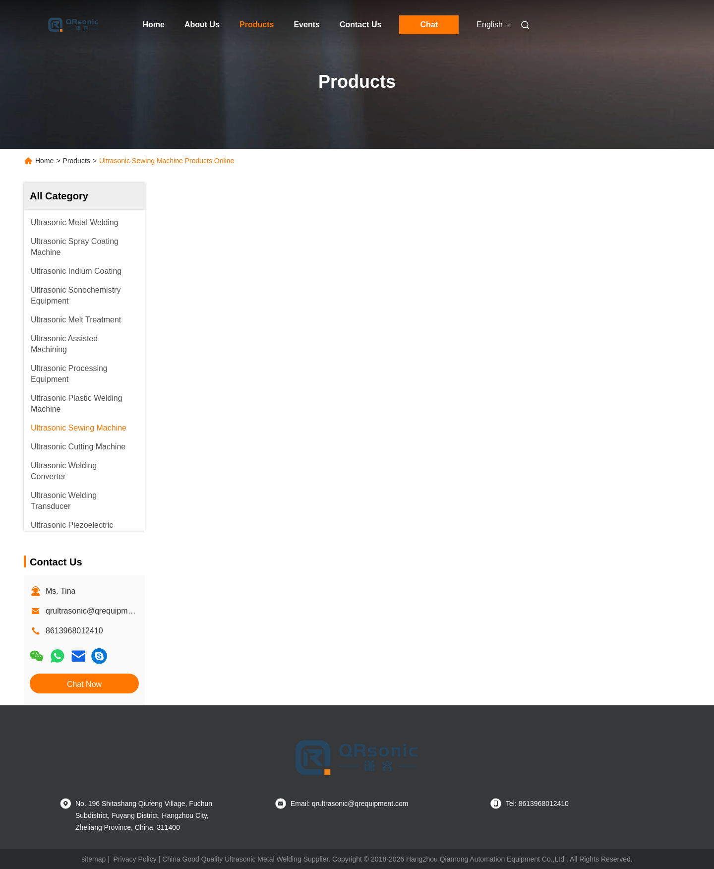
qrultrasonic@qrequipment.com (101, 611)
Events (306, 24)
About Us (202, 24)
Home (154, 24)
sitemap (93, 859)
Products (256, 24)
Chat (429, 24)
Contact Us (360, 24)
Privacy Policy (135, 859)
